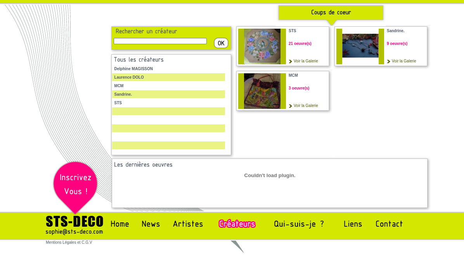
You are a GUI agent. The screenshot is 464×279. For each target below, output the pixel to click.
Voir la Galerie (306, 61)
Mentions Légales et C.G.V (69, 242)
